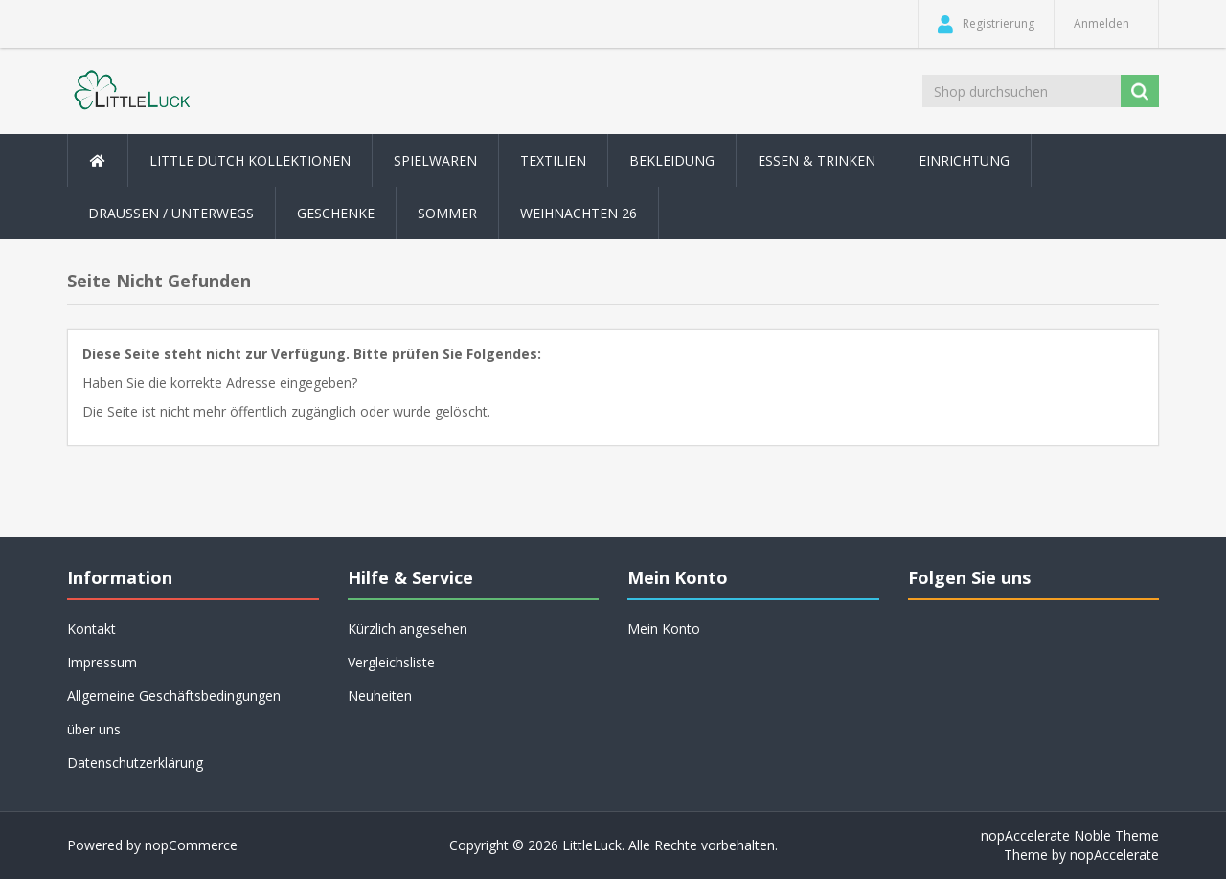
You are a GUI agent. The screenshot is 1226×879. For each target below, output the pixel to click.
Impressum (102, 662)
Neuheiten (380, 696)
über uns (94, 729)
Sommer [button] (447, 213)
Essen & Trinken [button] (816, 160)
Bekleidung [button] (672, 160)
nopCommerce (191, 845)
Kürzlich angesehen (407, 629)
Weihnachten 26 (578, 213)
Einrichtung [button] (964, 160)
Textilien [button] (553, 160)
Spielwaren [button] (435, 160)
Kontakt (91, 629)
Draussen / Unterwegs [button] (171, 213)
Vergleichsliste (391, 662)
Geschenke (336, 213)
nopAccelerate (1114, 854)
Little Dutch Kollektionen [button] (250, 160)
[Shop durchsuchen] (1023, 91)
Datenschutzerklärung (135, 763)
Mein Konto (663, 629)
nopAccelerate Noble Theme (1070, 835)
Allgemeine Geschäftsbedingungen (174, 696)
